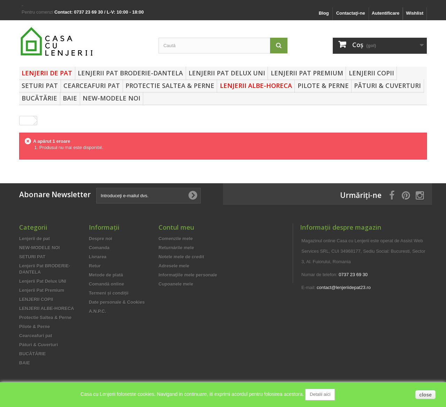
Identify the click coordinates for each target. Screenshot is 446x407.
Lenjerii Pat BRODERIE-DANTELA (130, 73)
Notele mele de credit (181, 256)
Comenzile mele (176, 238)
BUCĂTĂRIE (39, 98)
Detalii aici (320, 394)
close (425, 395)
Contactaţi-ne (350, 13)
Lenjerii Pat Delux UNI (227, 73)
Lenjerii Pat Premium (307, 73)
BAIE (70, 98)
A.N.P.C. (97, 311)
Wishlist (414, 13)
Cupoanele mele (176, 284)
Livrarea (98, 256)
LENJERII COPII (371, 73)
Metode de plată (106, 275)
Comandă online (106, 284)
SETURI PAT (40, 85)
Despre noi (100, 238)
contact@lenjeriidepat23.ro (344, 287)
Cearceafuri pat (91, 85)
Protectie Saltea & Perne (169, 85)
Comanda (99, 247)
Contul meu (176, 227)
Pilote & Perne (323, 85)
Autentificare (385, 13)
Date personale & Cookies (117, 302)
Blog (324, 13)
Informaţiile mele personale (188, 275)
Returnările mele (176, 247)
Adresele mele (174, 265)
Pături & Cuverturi (387, 85)
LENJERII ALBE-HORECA (256, 85)
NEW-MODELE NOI (111, 98)
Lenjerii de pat (47, 73)
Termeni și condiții (109, 293)
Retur (95, 265)
